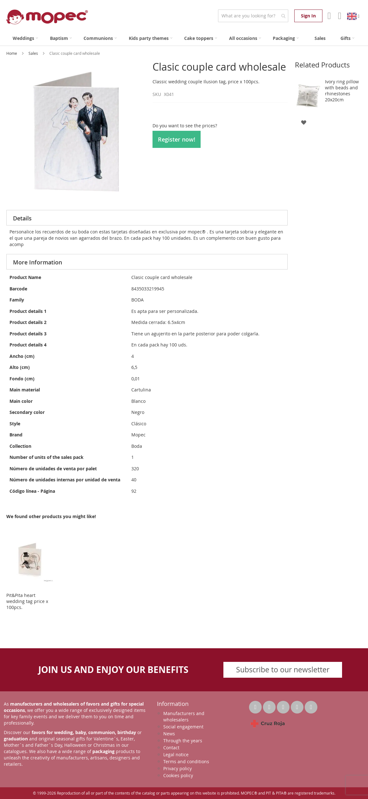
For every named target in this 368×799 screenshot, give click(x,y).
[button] (303, 122)
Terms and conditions (186, 761)
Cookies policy (178, 775)
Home (12, 53)
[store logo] (47, 17)
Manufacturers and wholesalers (183, 716)
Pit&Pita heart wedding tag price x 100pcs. (27, 601)
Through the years (182, 741)
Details (22, 218)
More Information (37, 262)
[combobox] (253, 16)
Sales (33, 53)
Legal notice (176, 754)
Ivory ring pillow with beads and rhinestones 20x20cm (342, 91)
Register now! (176, 139)
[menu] (184, 38)
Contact (171, 748)
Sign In (308, 16)
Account (328, 16)
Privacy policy (177, 768)
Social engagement (183, 727)
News (169, 734)
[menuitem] (25, 38)
